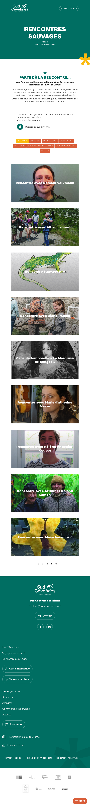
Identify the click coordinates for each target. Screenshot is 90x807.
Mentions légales (12, 758)
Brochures (13, 724)
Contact (45, 615)
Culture (20, 146)
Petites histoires (67, 146)
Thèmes (23, 141)
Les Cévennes (10, 647)
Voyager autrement (13, 653)
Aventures (67, 141)
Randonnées (21, 95)
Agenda (7, 714)
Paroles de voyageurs (41, 146)
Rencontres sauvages (14, 659)
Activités (7, 703)
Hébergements (11, 691)
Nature (36, 141)
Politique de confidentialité (38, 758)
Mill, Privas (73, 758)
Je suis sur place (69, 8)
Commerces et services (16, 708)
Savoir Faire (50, 141)
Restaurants (9, 697)
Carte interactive (17, 668)
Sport (46, 150)
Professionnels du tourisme (21, 737)
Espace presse (13, 745)
